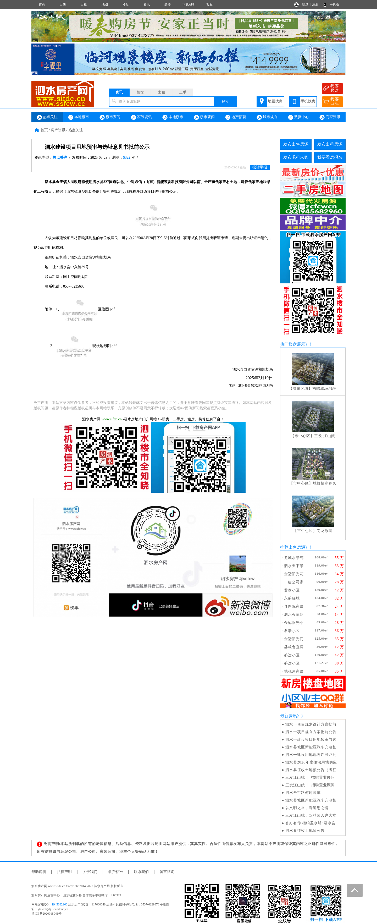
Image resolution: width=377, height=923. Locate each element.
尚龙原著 (324, 531)
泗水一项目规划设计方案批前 (310, 724)
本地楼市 (78, 117)
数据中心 (298, 117)
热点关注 (47, 117)
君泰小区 (292, 590)
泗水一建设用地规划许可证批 (310, 755)
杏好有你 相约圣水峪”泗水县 (310, 823)
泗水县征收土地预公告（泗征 (310, 770)
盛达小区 (292, 655)
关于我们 (90, 872)
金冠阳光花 (294, 574)
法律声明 (64, 872)
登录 (305, 4)
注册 (315, 4)
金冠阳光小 (294, 623)
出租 (84, 4)
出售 (63, 4)
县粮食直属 (294, 647)
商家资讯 (329, 117)
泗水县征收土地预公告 (305, 831)
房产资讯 (58, 130)
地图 (105, 4)
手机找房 (308, 101)
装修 (167, 4)
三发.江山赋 (324, 436)
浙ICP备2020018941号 (46, 913)
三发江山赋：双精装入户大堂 (310, 815)
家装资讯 (141, 117)
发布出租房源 (329, 144)
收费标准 (115, 872)
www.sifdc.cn (112, 419)
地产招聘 (235, 117)
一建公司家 (294, 582)
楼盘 (126, 4)
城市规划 (267, 117)
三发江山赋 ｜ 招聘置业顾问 (310, 777)
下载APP (188, 4)
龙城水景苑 (294, 558)
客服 (209, 4)
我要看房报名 (329, 157)
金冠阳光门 (294, 639)
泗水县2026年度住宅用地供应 (311, 762)
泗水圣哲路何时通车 (303, 793)
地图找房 (275, 101)
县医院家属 (294, 606)
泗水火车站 (294, 615)
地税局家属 (294, 671)
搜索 (225, 101)
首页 (42, 4)
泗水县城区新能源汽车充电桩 (310, 747)
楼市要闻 (109, 117)
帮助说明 (38, 872)
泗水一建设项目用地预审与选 (310, 739)
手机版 (334, 4)
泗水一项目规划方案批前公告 (310, 732)
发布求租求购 (295, 157)
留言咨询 (167, 872)
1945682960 (59, 904)
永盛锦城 (292, 598)
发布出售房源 (295, 144)
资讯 (146, 4)
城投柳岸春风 (324, 483)
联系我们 (141, 872)
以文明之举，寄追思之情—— (310, 808)
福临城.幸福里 (324, 389)
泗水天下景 (294, 566)
